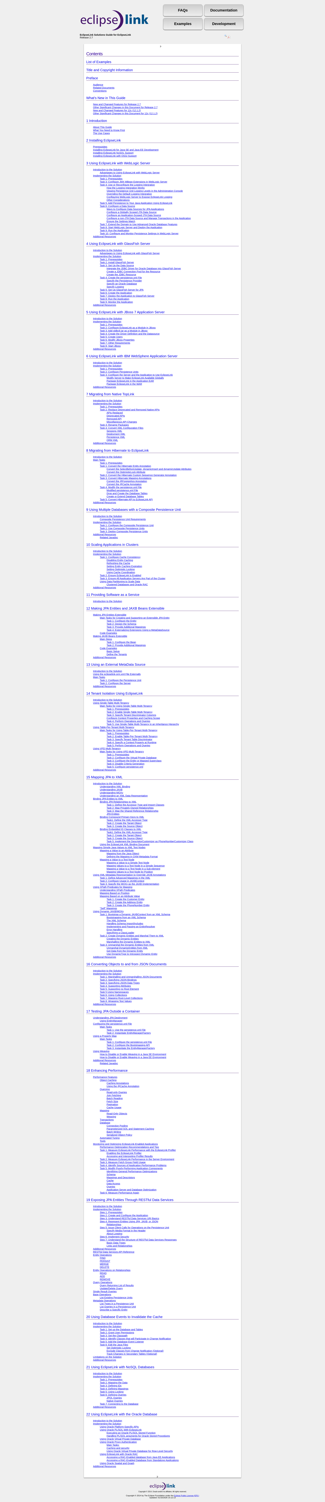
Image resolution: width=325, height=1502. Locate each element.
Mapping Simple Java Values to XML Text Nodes (119, 847)
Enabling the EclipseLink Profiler (124, 1153)
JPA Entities (113, 814)
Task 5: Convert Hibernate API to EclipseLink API (126, 499)
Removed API (114, 418)
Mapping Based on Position (114, 893)
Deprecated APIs (116, 415)
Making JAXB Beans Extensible (110, 636)
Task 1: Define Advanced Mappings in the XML (125, 878)
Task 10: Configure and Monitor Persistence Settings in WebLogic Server (139, 233)
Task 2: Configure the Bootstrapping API (128, 1045)
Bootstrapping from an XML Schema (126, 917)
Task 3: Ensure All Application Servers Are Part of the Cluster (132, 578)
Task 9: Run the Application (114, 230)
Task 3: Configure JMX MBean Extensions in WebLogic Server (133, 181)
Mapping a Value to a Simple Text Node (128, 862)
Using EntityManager (111, 1020)
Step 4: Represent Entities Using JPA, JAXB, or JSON (129, 1221)
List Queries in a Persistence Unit (118, 1306)
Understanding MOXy (111, 792)
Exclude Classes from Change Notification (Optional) (135, 1350)
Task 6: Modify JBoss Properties (117, 340)
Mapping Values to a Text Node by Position (130, 871)
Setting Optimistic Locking (121, 569)
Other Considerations (118, 200)
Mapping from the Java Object (123, 853)
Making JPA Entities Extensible (109, 614)
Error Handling (114, 929)
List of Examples (98, 62)
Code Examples (108, 633)
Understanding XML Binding (115, 786)
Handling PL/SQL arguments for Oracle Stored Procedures (138, 1436)
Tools (103, 1141)
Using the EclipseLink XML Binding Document (124, 844)
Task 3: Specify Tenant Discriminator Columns (131, 715)
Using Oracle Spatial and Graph (117, 1463)
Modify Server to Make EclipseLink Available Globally (135, 378)
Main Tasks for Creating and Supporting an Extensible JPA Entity (134, 617)
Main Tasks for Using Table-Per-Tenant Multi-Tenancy (128, 730)
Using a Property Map (105, 1036)
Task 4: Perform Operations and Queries (128, 721)
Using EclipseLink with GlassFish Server (118, 244)
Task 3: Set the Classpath (113, 1335)
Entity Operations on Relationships (111, 1270)
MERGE (104, 1264)
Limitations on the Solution (107, 1357)
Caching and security (118, 1448)
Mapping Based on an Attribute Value (120, 896)
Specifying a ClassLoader (120, 932)
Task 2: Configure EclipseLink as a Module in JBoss (128, 327)
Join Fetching (114, 1095)
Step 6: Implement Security (114, 1236)
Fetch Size (112, 1101)
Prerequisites (100, 146)
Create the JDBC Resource (121, 274)
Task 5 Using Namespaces (114, 992)
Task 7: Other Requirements (115, 343)
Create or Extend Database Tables (125, 496)
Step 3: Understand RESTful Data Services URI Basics (129, 1218)
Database (105, 1122)
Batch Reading (115, 1098)
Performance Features (105, 1077)
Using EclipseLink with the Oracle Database (121, 1414)
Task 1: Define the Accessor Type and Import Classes (135, 805)
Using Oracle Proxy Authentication (118, 1442)
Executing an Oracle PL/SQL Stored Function (131, 1432)
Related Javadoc (109, 537)
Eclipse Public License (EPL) (186, 1496)
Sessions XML (114, 431)
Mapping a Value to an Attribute (117, 850)
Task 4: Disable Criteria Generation (125, 763)
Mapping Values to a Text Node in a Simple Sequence (136, 865)
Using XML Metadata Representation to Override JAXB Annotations (129, 875)
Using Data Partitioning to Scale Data (120, 581)
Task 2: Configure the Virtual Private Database (132, 757)
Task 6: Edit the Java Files (114, 1344)
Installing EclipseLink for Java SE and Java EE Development (125, 149)
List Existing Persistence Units (116, 1297)
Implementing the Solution (107, 175)
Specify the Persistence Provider (124, 280)
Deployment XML (116, 434)
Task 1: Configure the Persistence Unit (120, 680)
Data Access (113, 1183)
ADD (102, 1276)
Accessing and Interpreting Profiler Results (130, 1156)
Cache (110, 1180)
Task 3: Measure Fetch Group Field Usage (123, 1162)
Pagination (112, 1104)
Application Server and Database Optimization (131, 1189)
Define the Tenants (117, 654)
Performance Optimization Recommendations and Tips (129, 1147)
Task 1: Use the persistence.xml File (126, 1030)
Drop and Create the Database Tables (127, 493)
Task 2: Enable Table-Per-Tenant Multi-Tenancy (132, 736)
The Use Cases (101, 133)
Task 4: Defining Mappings (114, 1388)
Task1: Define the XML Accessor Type (127, 820)
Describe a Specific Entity (113, 1309)
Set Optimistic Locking (119, 1347)
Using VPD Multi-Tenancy (107, 748)
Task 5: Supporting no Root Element (119, 989)
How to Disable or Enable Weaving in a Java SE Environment (133, 1054)
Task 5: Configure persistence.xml (125, 766)
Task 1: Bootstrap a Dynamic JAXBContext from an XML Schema (135, 914)
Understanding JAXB (111, 789)
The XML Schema (116, 920)
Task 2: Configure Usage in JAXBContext (122, 881)
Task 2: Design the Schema (121, 624)
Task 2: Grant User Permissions (117, 1332)
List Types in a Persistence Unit (117, 1303)
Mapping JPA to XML (104, 777)
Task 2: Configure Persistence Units (119, 371)
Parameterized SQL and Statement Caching (130, 1128)
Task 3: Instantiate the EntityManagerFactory (131, 1048)
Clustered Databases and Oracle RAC (127, 584)
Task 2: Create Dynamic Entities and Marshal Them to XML (132, 935)
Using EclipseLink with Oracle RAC (119, 1454)
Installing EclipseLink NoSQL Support (113, 153)
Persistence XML (116, 437)
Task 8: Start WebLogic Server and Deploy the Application (131, 227)
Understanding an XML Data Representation (124, 795)
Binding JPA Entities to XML (108, 798)
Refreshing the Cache (118, 563)
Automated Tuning (110, 1138)
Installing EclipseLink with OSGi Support (115, 156)
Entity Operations (102, 1255)
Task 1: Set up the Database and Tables (121, 1329)
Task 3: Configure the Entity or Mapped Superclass (134, 760)
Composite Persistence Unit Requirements (123, 519)
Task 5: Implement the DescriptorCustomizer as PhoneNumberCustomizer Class (150, 841)
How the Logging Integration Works (126, 188)
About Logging (114, 1233)
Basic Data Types (116, 1242)
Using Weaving (101, 1051)
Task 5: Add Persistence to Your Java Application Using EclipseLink (136, 203)
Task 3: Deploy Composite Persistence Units (124, 531)
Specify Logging (115, 286)
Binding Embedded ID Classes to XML (120, 829)
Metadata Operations (104, 1300)
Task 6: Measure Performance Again (119, 1192)
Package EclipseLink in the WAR (124, 384)
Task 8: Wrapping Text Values (116, 1001)
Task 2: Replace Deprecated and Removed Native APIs (130, 409)
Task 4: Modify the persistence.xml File (121, 487)
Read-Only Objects (117, 1113)
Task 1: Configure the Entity (121, 621)
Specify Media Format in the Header (126, 1230)
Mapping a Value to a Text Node (117, 859)
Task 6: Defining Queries (113, 1394)
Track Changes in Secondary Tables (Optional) (132, 1354)
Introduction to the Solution (107, 169)
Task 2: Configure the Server (115, 683)
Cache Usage (114, 1107)
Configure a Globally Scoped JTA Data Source (132, 212)
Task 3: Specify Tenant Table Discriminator (129, 739)
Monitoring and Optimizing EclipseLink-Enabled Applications (125, 1144)
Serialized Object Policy (119, 1135)
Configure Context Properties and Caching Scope (133, 718)
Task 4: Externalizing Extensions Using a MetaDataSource (138, 630)
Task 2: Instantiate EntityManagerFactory (129, 1033)
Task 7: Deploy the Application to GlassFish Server (127, 296)
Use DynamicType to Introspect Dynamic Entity (132, 954)
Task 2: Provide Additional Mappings (126, 645)
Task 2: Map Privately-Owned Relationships (130, 808)
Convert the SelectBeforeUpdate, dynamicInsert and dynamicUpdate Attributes (149, 469)
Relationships (114, 1224)
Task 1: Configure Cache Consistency (120, 557)
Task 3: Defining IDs (110, 1385)
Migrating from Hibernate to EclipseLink (117, 450)
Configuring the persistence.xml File (112, 1023)
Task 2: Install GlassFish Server (117, 262)
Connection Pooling (117, 1125)
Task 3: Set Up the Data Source (117, 265)
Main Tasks (99, 460)
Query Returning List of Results (117, 1285)
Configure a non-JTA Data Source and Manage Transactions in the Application (149, 218)
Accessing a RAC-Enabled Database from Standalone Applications (143, 1460)
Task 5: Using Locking (112, 1391)
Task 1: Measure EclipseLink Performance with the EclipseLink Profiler (138, 1150)
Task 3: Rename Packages (114, 425)
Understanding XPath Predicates (117, 890)
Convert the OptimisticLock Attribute (126, 472)
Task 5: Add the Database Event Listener (122, 1341)
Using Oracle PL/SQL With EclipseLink (121, 1429)
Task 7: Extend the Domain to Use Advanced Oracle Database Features (138, 224)
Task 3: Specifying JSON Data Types (120, 983)
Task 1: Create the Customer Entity (125, 899)
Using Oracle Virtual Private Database (120, 1439)
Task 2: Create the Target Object (124, 823)
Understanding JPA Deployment (110, 1017)
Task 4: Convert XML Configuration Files (121, 428)
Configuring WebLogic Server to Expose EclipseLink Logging (139, 197)
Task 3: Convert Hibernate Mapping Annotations (125, 478)
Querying (105, 1089)
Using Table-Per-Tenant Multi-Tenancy (113, 727)
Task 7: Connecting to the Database (119, 1404)
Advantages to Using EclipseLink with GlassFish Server (130, 253)
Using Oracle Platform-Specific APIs (119, 1426)
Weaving (111, 1116)
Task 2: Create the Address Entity (125, 902)
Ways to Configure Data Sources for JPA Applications (135, 209)
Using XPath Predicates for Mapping (112, 887)
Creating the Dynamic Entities (123, 938)
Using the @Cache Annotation (123, 1086)
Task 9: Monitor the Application (116, 302)
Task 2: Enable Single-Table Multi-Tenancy (129, 712)
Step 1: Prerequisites (111, 1212)
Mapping (104, 1110)
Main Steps (106, 639)
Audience (98, 84)
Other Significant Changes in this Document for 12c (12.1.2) (125, 113)
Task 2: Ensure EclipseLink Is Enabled (120, 575)
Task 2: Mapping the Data (113, 1382)
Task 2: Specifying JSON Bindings (118, 980)
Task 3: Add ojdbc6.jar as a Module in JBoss (124, 330)
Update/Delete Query (111, 1288)
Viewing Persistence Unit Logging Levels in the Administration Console (145, 191)
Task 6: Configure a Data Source (117, 206)
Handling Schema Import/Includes (125, 923)
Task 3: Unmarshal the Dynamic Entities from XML (127, 945)
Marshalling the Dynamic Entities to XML (128, 941)
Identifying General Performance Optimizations (132, 1171)
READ (103, 1273)
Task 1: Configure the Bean (121, 642)
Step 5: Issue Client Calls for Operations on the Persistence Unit (134, 1227)
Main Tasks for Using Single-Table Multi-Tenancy (126, 706)
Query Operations (102, 1282)
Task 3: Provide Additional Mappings (126, 627)
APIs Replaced (115, 412)
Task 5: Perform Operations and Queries (128, 745)
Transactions (107, 1119)
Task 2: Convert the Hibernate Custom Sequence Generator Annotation (138, 475)
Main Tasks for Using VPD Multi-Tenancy (122, 751)
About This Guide (102, 127)
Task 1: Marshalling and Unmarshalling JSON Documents (131, 976)
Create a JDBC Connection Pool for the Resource (133, 271)
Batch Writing (114, 1132)
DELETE (104, 1267)
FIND (103, 1258)
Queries (111, 1186)
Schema (111, 1174)
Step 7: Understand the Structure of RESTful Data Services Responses (138, 1239)
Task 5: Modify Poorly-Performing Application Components (131, 1168)
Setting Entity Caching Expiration (124, 566)
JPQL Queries (114, 1397)
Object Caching (108, 1080)
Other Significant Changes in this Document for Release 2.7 (125, 107)
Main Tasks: (113, 1445)
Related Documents (103, 87)
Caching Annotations (118, 1083)
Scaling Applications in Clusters (112, 544)
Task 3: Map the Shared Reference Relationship (132, 811)
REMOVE (105, 1279)
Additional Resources (104, 236)
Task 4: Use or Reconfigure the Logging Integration (127, 184)
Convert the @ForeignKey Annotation (127, 481)
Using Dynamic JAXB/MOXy (108, 911)
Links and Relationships (119, 1245)
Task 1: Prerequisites (111, 178)
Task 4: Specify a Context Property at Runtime (131, 742)
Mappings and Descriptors (121, 1177)
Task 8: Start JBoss (110, 346)
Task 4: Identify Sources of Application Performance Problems (133, 1165)
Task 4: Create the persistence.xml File (121, 277)
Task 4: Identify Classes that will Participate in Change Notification (135, 1338)
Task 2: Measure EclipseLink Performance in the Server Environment (137, 1159)
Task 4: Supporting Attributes (115, 986)
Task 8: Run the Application (114, 299)
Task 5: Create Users (111, 336)
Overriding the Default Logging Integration (129, 194)
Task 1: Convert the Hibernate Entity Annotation (125, 466)
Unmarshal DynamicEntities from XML (127, 948)
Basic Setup (113, 651)
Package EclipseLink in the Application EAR (130, 381)
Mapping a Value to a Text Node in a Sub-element (133, 868)
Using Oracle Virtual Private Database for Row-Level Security (140, 1451)
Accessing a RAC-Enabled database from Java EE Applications (141, 1457)
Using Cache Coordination (121, 572)
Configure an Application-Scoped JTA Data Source (134, 215)
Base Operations (102, 1294)
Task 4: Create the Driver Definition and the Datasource (130, 333)
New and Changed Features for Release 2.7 (117, 104)
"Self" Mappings (108, 908)
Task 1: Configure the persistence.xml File (129, 1042)
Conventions (100, 90)
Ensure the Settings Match (121, 221)
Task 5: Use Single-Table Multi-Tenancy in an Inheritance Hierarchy (143, 724)
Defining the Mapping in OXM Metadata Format (132, 856)
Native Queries (115, 1401)
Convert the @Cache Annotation (124, 484)
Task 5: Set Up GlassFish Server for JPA (122, 289)
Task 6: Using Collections (113, 995)
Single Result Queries (105, 1291)
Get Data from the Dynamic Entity (125, 951)
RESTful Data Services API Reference (113, 1252)
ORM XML (112, 440)
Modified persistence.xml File (122, 490)
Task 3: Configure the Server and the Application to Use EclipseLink (136, 375)
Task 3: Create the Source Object (125, 826)
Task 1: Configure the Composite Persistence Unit (127, 525)
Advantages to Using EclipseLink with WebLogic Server (130, 172)
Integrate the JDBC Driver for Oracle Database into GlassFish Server (144, 268)
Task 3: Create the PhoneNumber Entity (128, 905)
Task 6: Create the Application (116, 293)
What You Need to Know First (109, 130)
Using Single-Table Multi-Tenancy (111, 703)
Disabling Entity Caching (120, 560)
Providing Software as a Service (112, 595)
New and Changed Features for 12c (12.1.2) (117, 110)
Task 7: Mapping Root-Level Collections (121, 998)
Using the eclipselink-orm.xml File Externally (117, 674)
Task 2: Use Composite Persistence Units (122, 528)
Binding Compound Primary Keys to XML (122, 817)
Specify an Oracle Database (122, 283)
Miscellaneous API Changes (122, 422)
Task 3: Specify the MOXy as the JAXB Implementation (129, 884)
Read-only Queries (117, 1092)
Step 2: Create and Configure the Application (124, 1215)
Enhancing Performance (107, 1070)
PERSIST (105, 1261)
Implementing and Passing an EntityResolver (131, 926)
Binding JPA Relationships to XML (118, 801)
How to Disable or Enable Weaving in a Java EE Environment (133, 1057)
